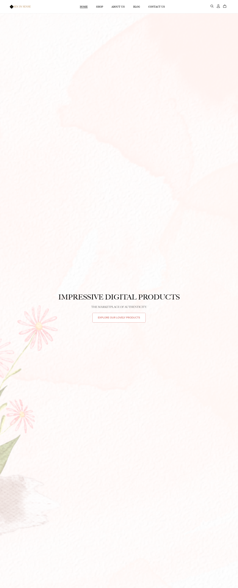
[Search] (212, 6)
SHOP (99, 6)
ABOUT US (118, 6)
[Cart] (226, 6)
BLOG (136, 6)
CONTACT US (156, 6)
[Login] (218, 5)
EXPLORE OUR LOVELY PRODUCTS (119, 317)
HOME (84, 6)
